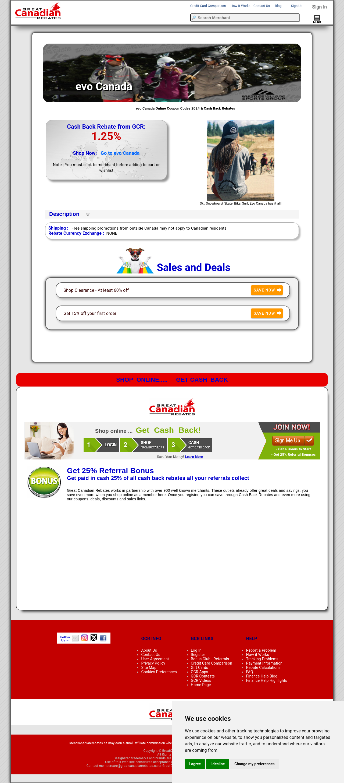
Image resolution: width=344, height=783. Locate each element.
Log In (196, 650)
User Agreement (155, 659)
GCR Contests (203, 676)
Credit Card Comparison (208, 6)
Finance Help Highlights (266, 680)
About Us (149, 650)
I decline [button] (217, 764)
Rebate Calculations (263, 667)
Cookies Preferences (159, 672)
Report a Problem (261, 650)
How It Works (240, 6)
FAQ (249, 672)
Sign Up (296, 6)
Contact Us (261, 6)
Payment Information (264, 663)
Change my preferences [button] (254, 764)
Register (198, 654)
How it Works (257, 654)
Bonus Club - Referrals (210, 659)
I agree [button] (195, 764)
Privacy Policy (153, 663)
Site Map (148, 667)
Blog (278, 6)
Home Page (201, 685)
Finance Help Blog (261, 676)
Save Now (268, 290)
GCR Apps (199, 672)
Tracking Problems (262, 659)
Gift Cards (199, 667)
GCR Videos (201, 680)
